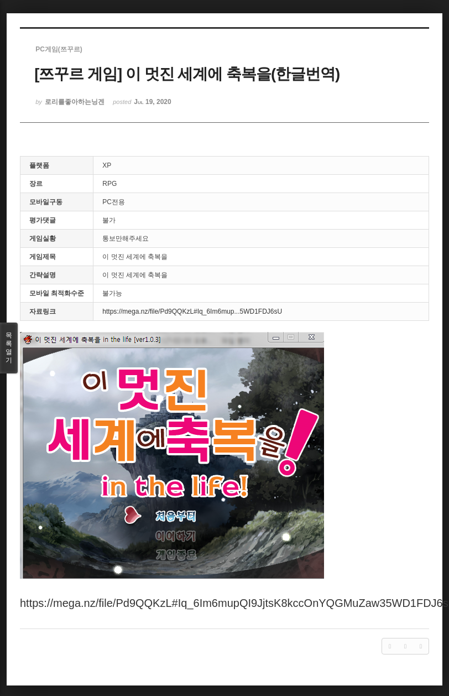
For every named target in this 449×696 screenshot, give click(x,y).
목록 (9, 348)
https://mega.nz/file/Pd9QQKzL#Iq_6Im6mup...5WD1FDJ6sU (192, 311)
